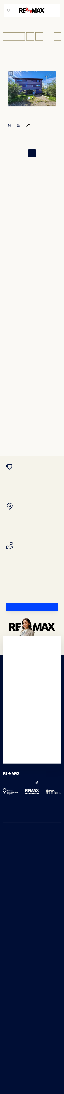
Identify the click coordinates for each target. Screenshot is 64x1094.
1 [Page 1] (32, 153)
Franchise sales (12, 961)
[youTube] (17, 782)
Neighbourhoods (14, 887)
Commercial (10, 892)
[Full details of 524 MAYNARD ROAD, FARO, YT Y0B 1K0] (32, 88)
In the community (14, 984)
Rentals (7, 937)
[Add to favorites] (53, 111)
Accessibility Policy (15, 1017)
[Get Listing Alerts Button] (57, 36)
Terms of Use (12, 1011)
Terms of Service (21, 1070)
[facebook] (4, 782)
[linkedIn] (30, 782)
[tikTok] (37, 782)
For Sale (13, 36)
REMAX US (9, 837)
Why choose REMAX (16, 979)
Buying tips (10, 917)
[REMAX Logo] (11, 773)
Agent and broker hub (17, 966)
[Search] (8, 10)
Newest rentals (12, 867)
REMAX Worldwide (15, 843)
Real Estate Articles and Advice (22, 848)
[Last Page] (41, 153)
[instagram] (11, 782)
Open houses (11, 877)
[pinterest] (24, 782)
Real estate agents (15, 882)
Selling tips (10, 942)
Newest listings (12, 862)
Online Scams (12, 998)
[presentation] (32, 88)
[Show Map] (39, 36)
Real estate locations (16, 872)
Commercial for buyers (17, 932)
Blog (6, 912)
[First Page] (23, 153)
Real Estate (27, 61)
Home (6, 61)
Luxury (7, 897)
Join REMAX (10, 956)
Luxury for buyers (14, 927)
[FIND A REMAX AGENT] (32, 607)
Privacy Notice (12, 1005)
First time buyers (13, 922)
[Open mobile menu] (55, 10)
